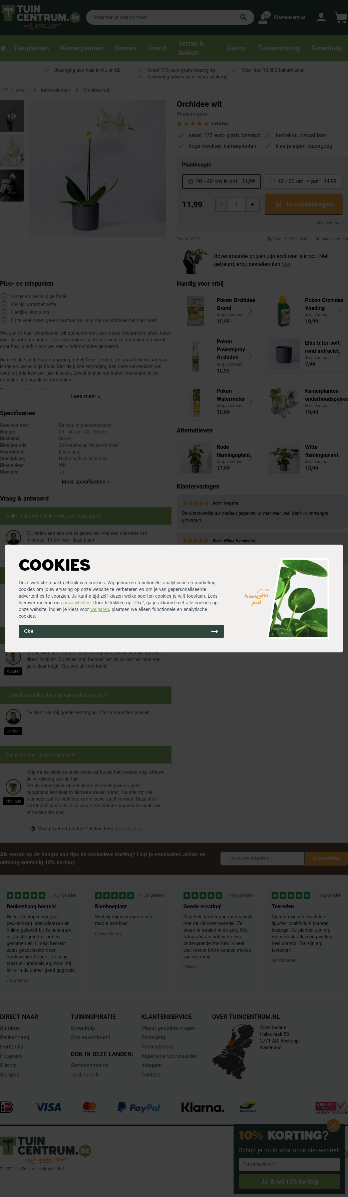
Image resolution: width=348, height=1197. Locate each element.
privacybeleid (77, 602)
